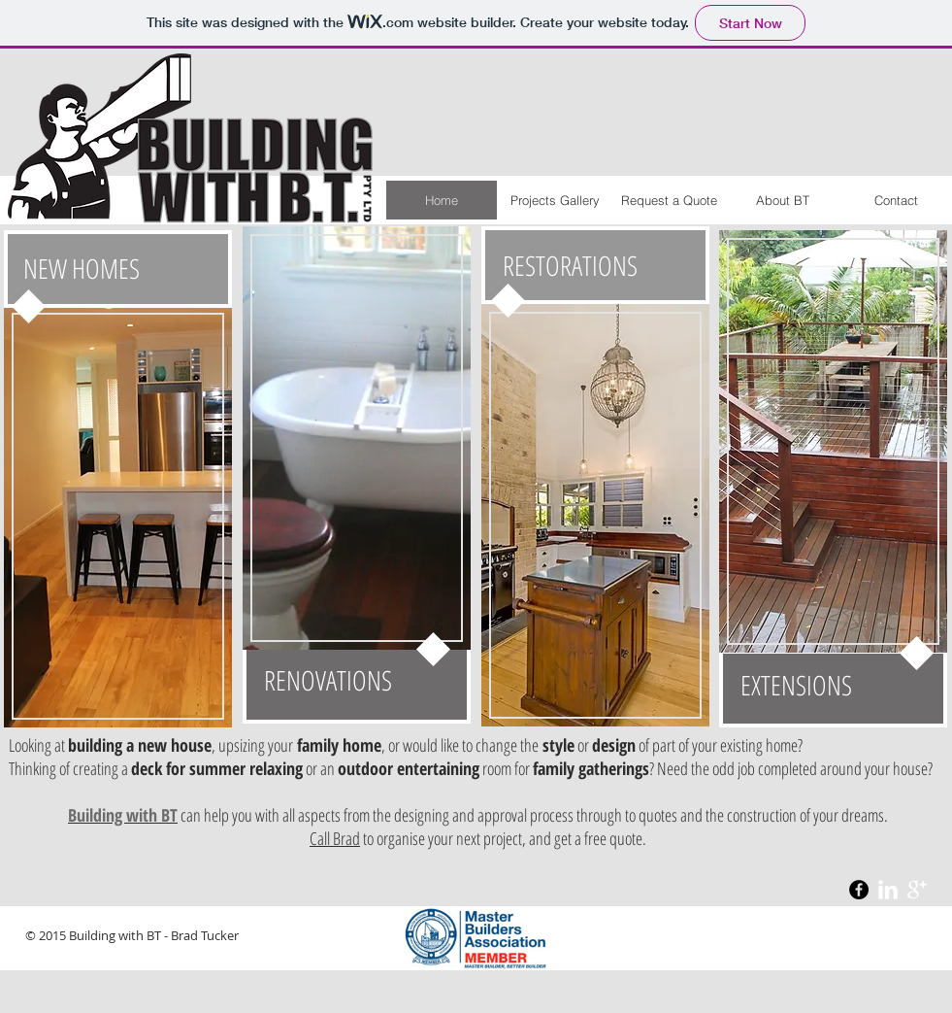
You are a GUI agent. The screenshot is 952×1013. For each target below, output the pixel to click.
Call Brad (335, 838)
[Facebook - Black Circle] (859, 889)
